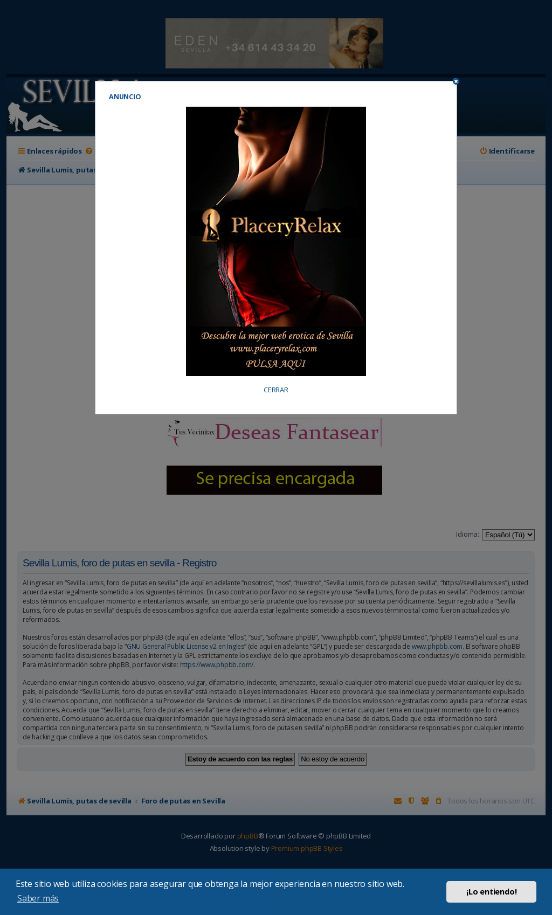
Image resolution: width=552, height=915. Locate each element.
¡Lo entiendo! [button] (491, 891)
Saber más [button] (38, 898)
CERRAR (276, 389)
